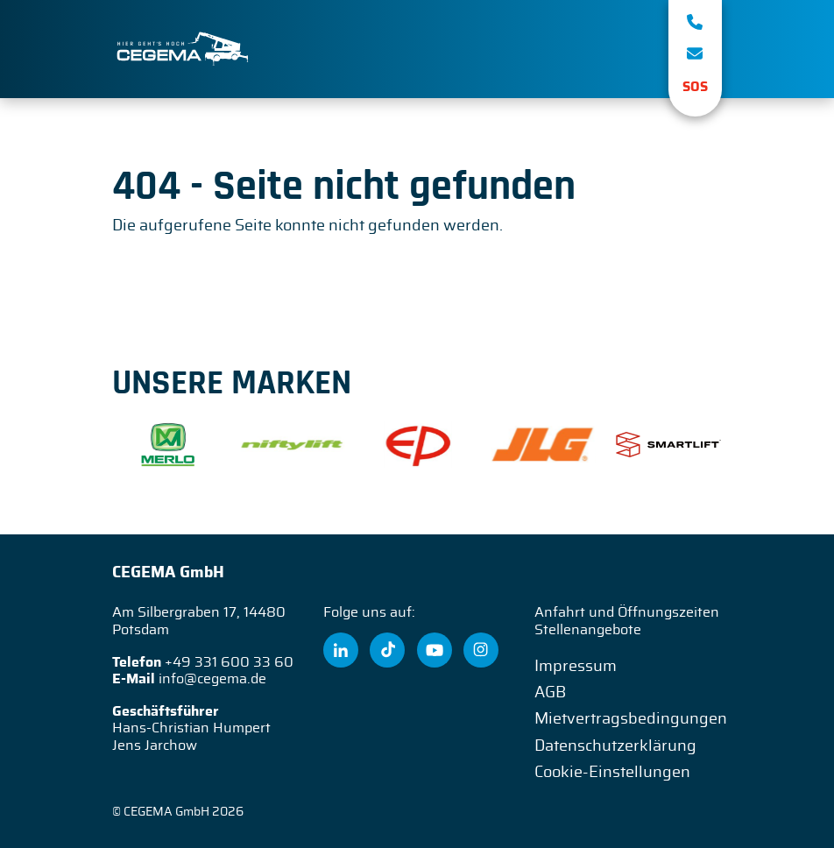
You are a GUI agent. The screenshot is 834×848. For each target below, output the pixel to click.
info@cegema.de (212, 679)
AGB (550, 693)
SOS (695, 87)
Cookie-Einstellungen (612, 773)
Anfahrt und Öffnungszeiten (626, 612)
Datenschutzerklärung (615, 746)
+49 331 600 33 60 (229, 662)
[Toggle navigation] (629, 49)
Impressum (575, 667)
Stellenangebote (587, 630)
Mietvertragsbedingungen (630, 719)
